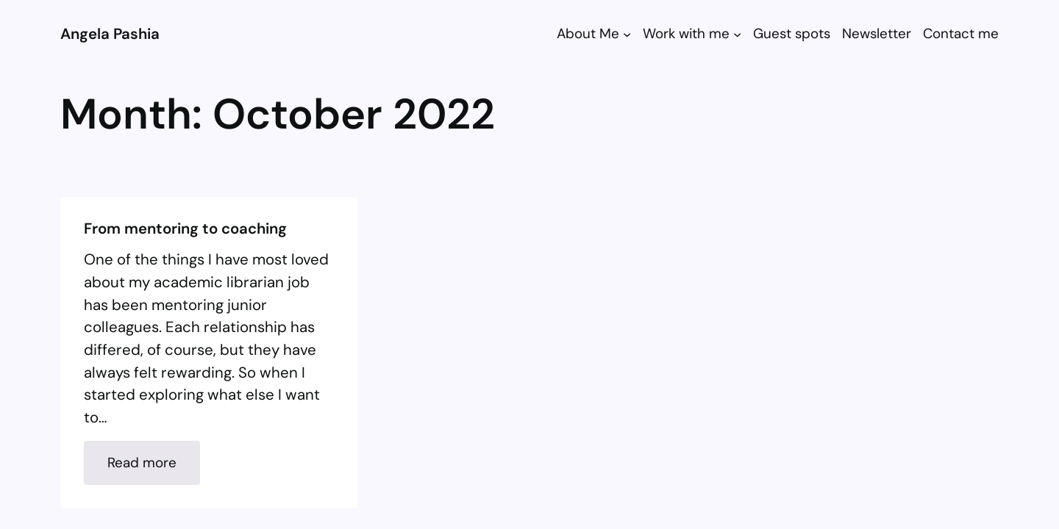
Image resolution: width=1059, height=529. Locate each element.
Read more (153, 468)
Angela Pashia (110, 33)
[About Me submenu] (627, 33)
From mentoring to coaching (185, 228)
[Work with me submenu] (737, 33)
